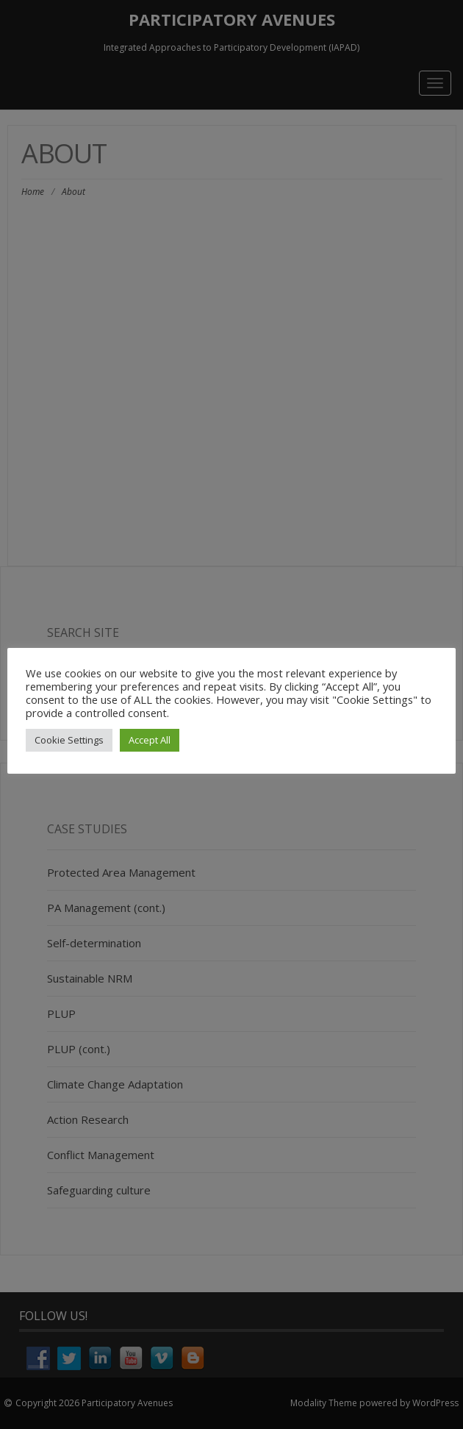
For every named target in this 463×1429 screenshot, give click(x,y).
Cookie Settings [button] (69, 739)
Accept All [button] (150, 739)
